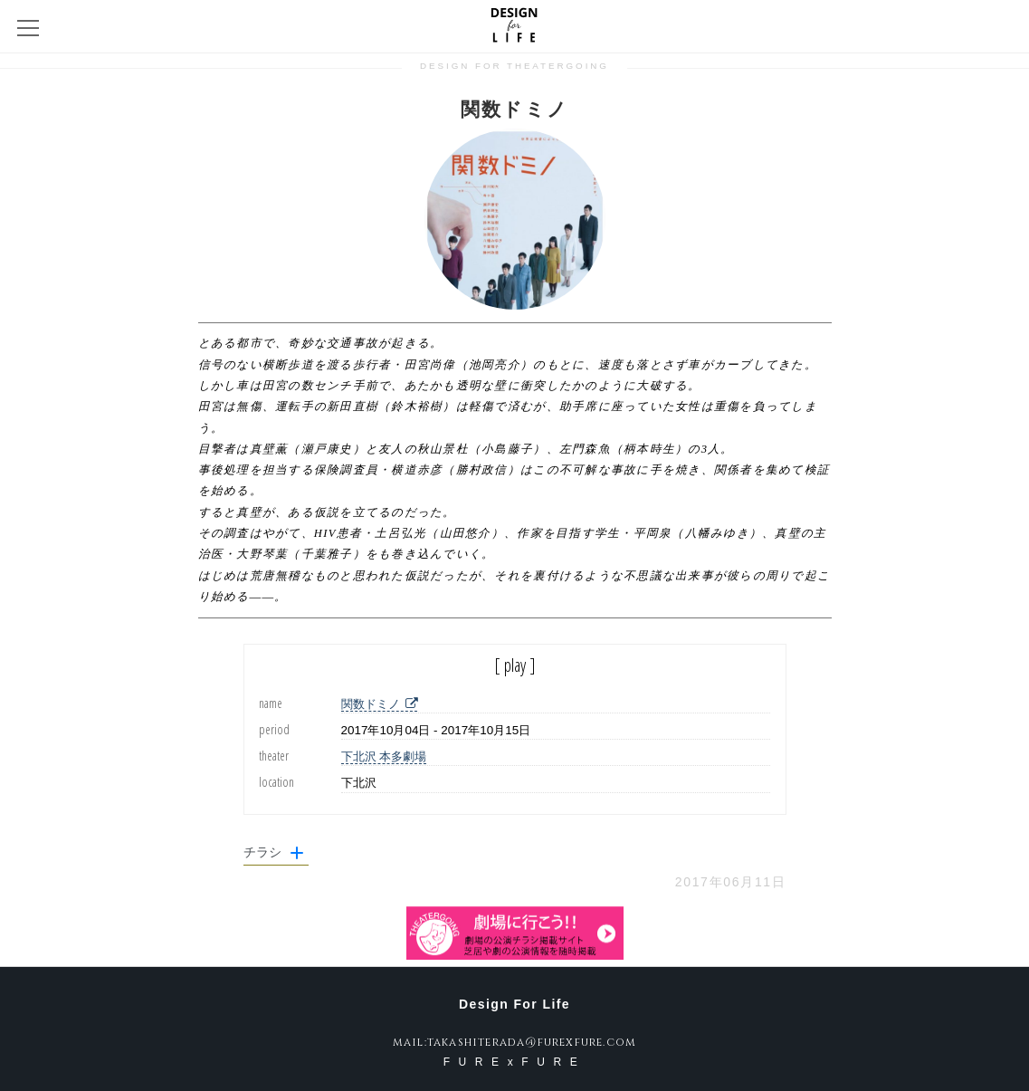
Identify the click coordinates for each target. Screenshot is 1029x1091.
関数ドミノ (379, 704)
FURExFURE (514, 1062)
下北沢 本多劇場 (384, 756)
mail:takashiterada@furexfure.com (514, 1042)
